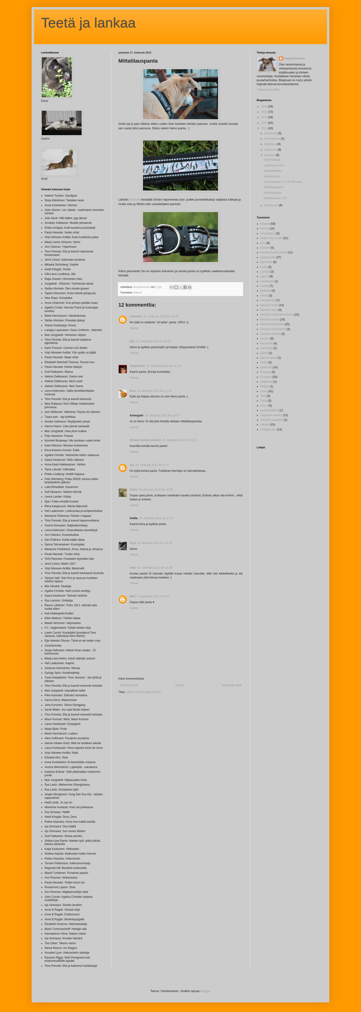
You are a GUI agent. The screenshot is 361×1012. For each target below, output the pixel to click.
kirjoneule (266, 262)
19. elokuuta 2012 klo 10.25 (155, 489)
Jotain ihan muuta (271, 238)
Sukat (263, 391)
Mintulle (134, 199)
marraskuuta (272, 138)
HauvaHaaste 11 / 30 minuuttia (283, 181)
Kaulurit (265, 247)
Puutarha (266, 377)
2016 (264, 106)
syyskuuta (271, 149)
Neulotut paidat (269, 319)
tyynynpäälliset (269, 410)
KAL (263, 243)
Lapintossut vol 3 (274, 165)
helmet (264, 228)
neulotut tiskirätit (270, 333)
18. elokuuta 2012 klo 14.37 (162, 415)
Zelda (133, 489)
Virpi (133, 543)
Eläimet (137, 292)
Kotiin (263, 267)
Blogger (205, 991)
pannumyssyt (268, 357)
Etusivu (179, 685)
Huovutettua (267, 233)
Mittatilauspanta (273, 187)
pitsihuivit (266, 367)
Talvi (263, 396)
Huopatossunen (294, 58)
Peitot (263, 362)
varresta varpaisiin (271, 420)
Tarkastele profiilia (268, 89)
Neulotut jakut (268, 310)
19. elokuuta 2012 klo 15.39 (154, 543)
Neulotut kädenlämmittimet (276, 314)
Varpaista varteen (271, 415)
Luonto (264, 286)
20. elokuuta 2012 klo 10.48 (155, 567)
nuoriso (264, 338)
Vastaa (134, 328)
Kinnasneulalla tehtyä (273, 252)
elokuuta (270, 155)
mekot (264, 295)
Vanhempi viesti (231, 685)
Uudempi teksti (129, 685)
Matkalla (265, 290)
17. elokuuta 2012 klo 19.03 (161, 316)
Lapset (264, 276)
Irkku (133, 567)
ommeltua (266, 348)
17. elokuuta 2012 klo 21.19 (163, 366)
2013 (264, 123)
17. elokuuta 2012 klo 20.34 (153, 341)
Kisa (132, 390)
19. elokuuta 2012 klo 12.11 (156, 518)
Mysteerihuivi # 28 (275, 198)
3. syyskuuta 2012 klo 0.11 (153, 596)
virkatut (264, 424)
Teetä (263, 400)
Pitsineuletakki (273, 192)
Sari (132, 341)
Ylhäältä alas (268, 429)
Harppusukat (272, 176)
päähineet (266, 381)
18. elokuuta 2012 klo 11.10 (154, 390)
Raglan (264, 386)
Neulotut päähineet (272, 324)
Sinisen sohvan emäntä (145, 440)
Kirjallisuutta (267, 257)
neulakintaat (267, 300)
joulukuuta (271, 133)
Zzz (132, 465)
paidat (264, 353)
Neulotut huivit (269, 305)
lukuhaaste (267, 281)
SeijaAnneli (137, 366)
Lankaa (264, 271)
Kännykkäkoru (273, 170)
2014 (264, 117)
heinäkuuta (271, 205)
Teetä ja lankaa (88, 22)
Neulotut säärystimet (273, 329)
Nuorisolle (266, 343)
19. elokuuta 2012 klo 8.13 (152, 465)
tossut (264, 405)
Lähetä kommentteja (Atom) (143, 692)
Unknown (136, 316)
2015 (264, 112)
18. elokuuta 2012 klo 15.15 (179, 440)
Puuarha (265, 372)
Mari (132, 596)
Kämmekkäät (272, 159)
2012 (264, 128)
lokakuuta (270, 144)
